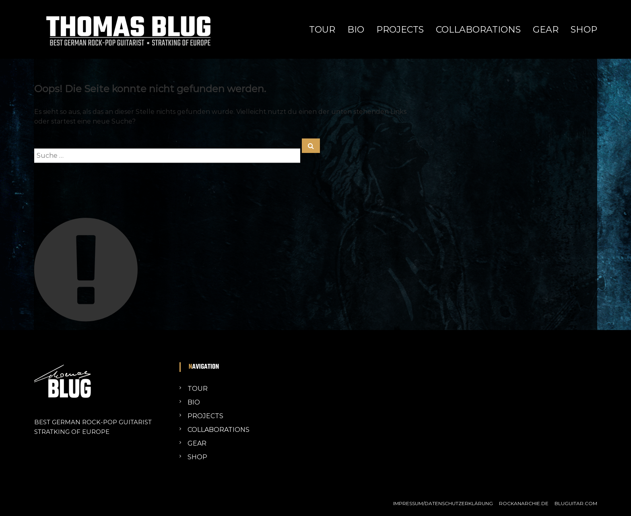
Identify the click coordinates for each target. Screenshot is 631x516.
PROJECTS (400, 29)
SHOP (584, 29)
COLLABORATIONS (478, 29)
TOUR (322, 29)
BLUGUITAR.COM (576, 503)
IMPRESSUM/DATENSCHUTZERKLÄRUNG (443, 503)
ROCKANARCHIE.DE (524, 503)
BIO (355, 29)
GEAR (546, 29)
